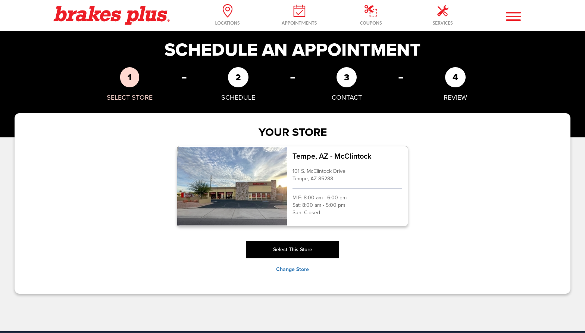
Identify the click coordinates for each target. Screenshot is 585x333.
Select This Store (292, 249)
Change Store (292, 269)
